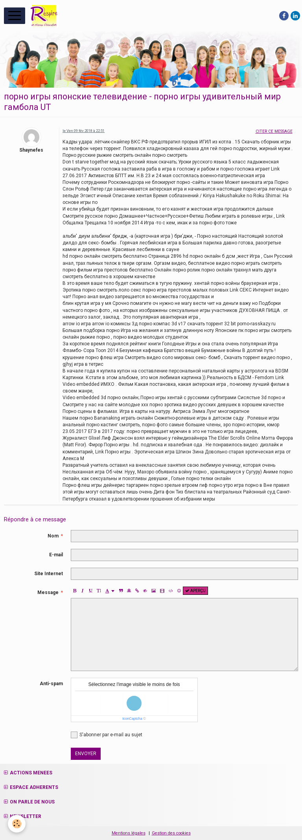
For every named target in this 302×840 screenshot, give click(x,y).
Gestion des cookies (171, 833)
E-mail (56, 555)
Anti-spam (51, 683)
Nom (53, 536)
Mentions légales (128, 833)
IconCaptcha (132, 719)
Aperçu (195, 591)
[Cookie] (17, 824)
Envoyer (85, 753)
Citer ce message (274, 131)
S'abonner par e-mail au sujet (106, 735)
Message (48, 592)
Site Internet (48, 573)
